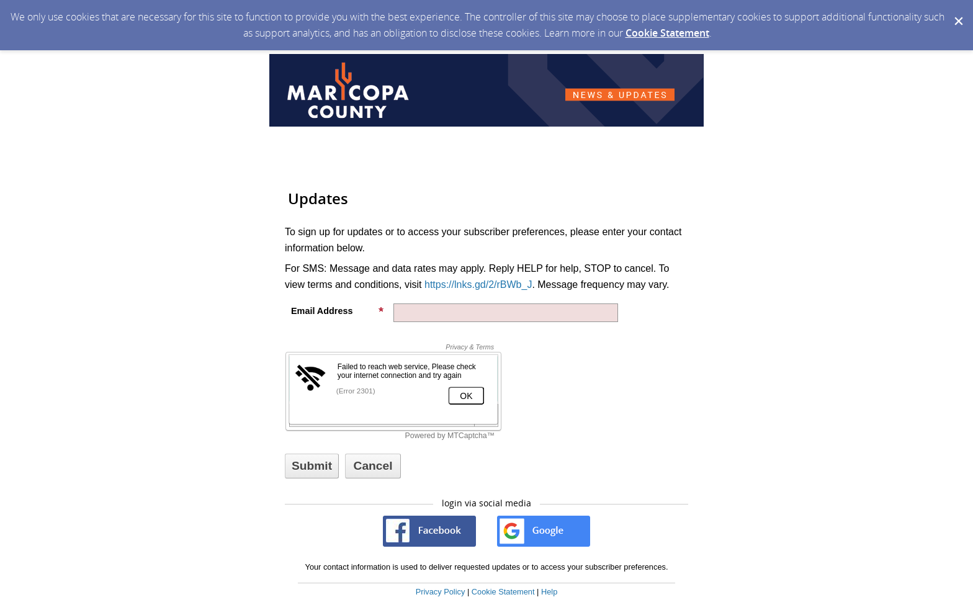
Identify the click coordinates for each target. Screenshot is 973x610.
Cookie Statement (667, 33)
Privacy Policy (440, 591)
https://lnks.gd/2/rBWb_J (478, 284)
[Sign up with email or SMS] (312, 466)
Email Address (337, 311)
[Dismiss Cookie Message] (957, 12)
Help (549, 591)
